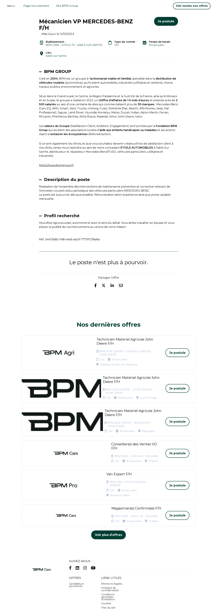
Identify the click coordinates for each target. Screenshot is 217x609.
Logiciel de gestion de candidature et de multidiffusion (108, 603)
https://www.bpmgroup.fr (56, 165)
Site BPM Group (67, 5)
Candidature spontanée (76, 536)
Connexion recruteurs (108, 564)
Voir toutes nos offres (192, 5)
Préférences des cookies (111, 570)
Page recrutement (36, 5)
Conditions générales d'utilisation (108, 548)
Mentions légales (111, 534)
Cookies (106, 554)
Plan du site (108, 558)
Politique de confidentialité (110, 540)
